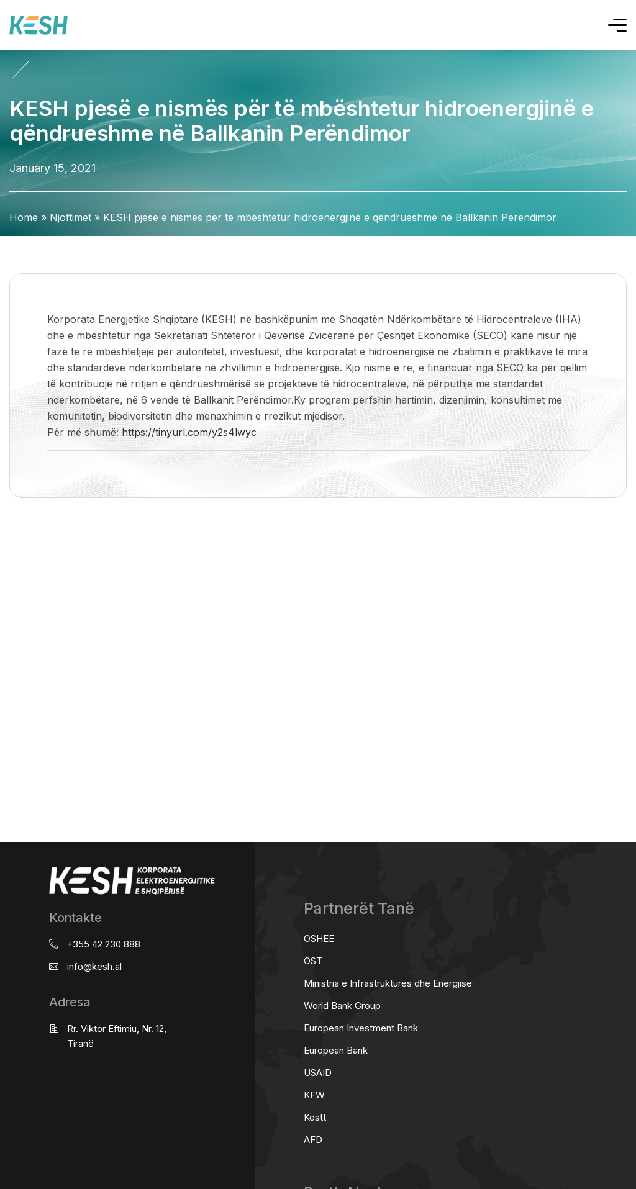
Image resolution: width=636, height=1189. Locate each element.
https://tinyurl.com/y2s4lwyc (189, 432)
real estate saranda (4, 546)
